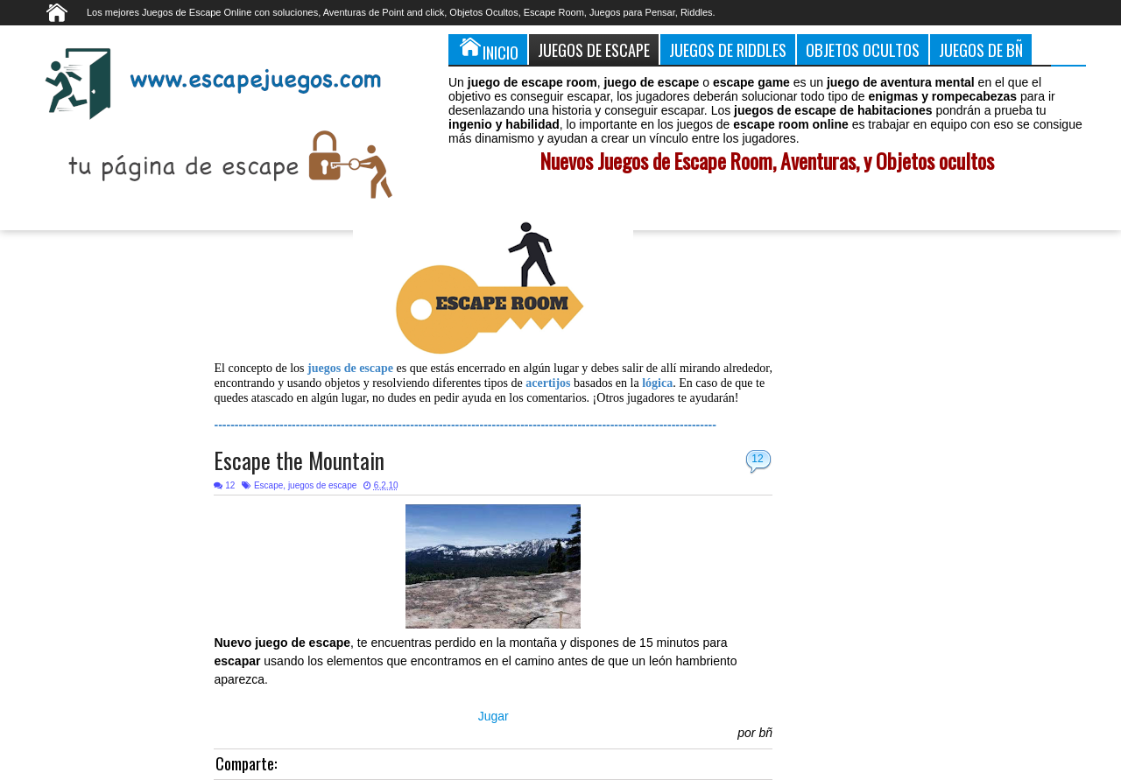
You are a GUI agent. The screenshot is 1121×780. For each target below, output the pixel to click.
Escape (268, 485)
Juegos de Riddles (727, 49)
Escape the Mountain (299, 460)
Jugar (493, 716)
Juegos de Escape (594, 49)
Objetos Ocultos (863, 49)
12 (757, 459)
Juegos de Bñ (981, 49)
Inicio (487, 49)
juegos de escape (322, 485)
